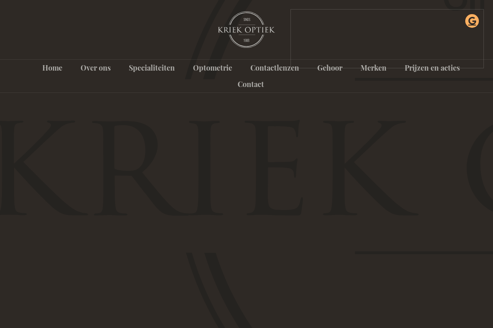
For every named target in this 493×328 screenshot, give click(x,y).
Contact (251, 84)
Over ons (96, 67)
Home (52, 67)
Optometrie (212, 67)
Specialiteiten (152, 67)
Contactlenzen (274, 67)
